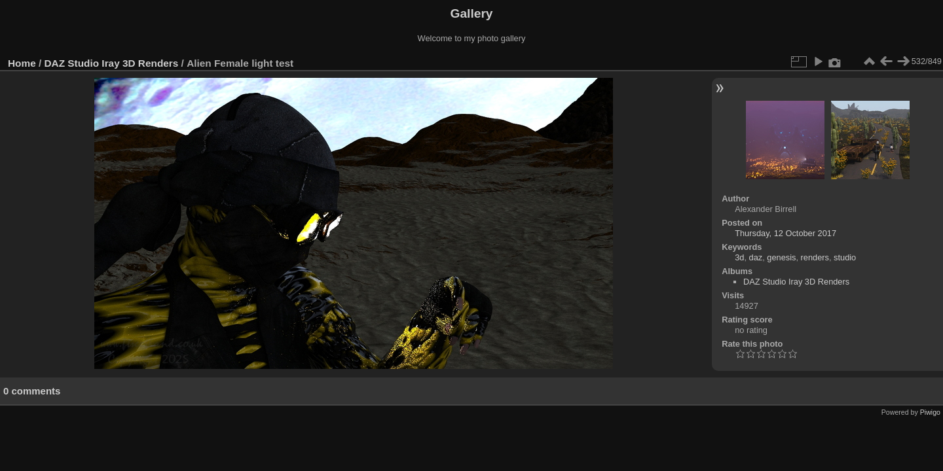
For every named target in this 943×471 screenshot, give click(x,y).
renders (815, 257)
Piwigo (930, 412)
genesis (781, 257)
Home (22, 63)
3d (739, 257)
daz (756, 257)
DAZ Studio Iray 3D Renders (112, 63)
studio (845, 257)
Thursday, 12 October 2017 (785, 233)
